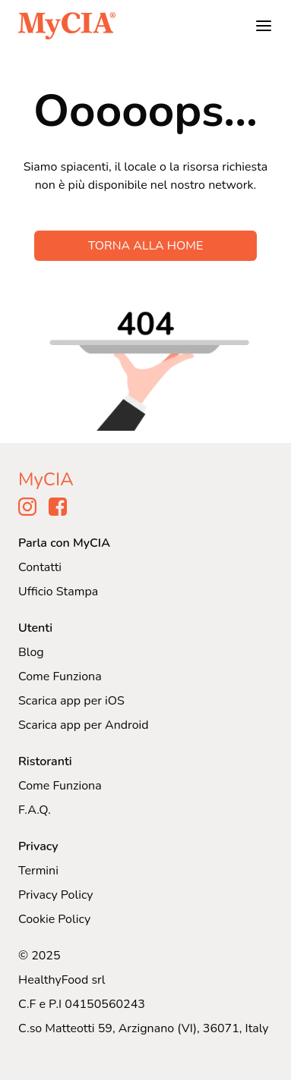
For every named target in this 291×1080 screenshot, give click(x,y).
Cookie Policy (54, 919)
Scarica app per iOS (71, 700)
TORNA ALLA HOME (146, 245)
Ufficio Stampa (58, 591)
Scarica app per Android (83, 725)
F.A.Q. (34, 810)
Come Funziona (60, 676)
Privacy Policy (55, 895)
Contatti (40, 567)
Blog (31, 652)
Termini (38, 870)
